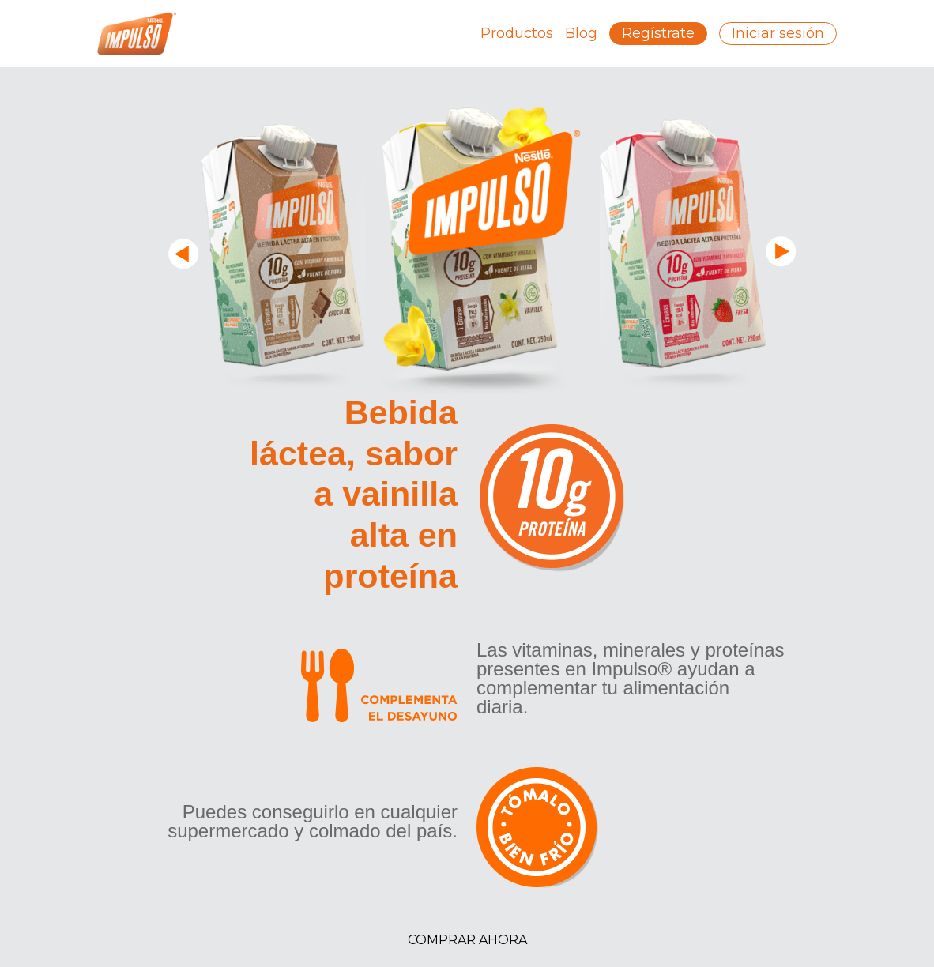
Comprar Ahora (467, 939)
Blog (581, 33)
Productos (516, 33)
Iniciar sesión (778, 33)
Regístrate (658, 33)
